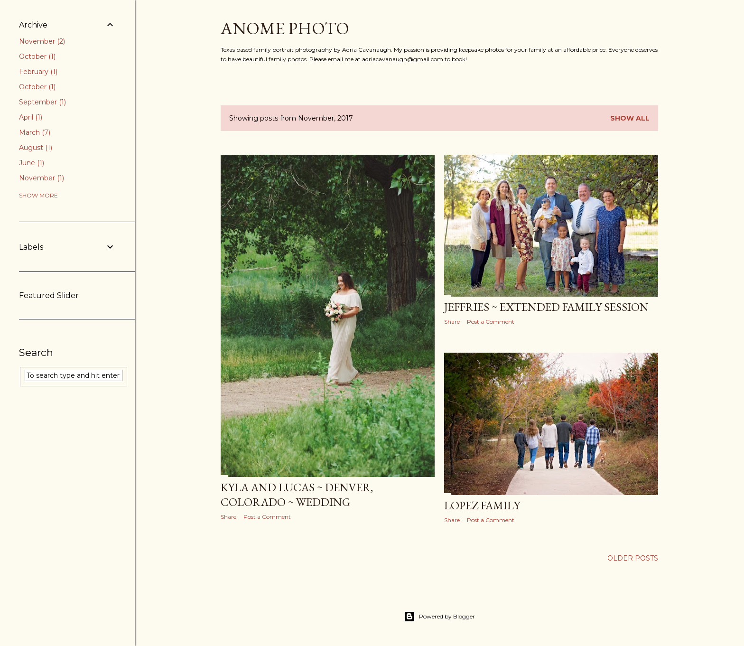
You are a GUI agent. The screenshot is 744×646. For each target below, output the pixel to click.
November (42, 41)
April (30, 117)
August (35, 147)
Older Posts (632, 558)
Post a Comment (267, 516)
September (42, 102)
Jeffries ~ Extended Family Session (546, 307)
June (31, 163)
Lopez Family (482, 505)
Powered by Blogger (439, 616)
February (38, 71)
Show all (630, 118)
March (34, 132)
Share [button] (228, 516)
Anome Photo (285, 28)
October (37, 56)
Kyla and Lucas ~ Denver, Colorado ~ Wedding (297, 494)
